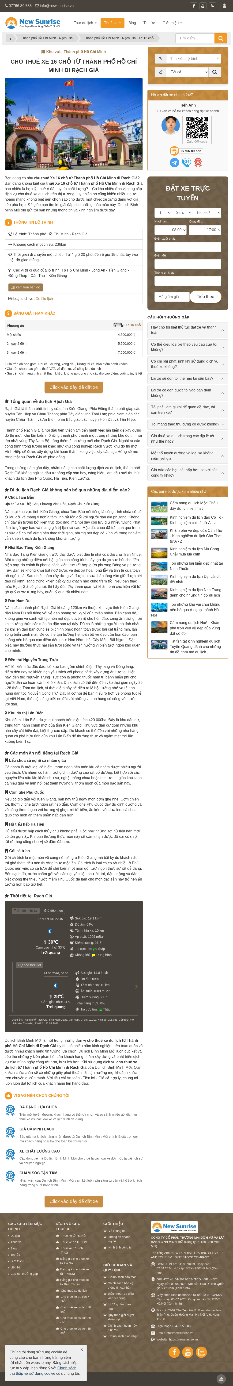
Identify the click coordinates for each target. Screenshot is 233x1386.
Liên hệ (15, 1267)
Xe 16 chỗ (126, 324)
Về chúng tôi (117, 1231)
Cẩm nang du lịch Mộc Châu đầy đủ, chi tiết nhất (184, 507)
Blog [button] (132, 23)
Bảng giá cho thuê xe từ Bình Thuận (74, 1282)
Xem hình (182, 1288)
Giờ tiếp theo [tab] (53, 910)
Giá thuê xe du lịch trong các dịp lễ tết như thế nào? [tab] (182, 438)
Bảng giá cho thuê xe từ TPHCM (74, 1271)
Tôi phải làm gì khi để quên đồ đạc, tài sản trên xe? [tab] (183, 409)
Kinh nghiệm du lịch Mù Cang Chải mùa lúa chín (185, 553)
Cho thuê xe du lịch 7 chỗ (74, 1299)
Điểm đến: (161, 255)
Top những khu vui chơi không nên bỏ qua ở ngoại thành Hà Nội (185, 609)
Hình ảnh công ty (120, 1247)
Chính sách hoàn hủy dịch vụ (122, 1328)
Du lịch (15, 1235)
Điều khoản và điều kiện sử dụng (121, 1296)
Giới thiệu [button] (172, 23)
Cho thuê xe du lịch (74, 1290)
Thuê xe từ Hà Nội (73, 1235)
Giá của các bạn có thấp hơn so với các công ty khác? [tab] (184, 472)
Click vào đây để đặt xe (73, 387)
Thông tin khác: (164, 272)
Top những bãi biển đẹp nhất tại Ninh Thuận (187, 566)
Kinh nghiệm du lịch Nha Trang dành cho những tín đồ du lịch (186, 594)
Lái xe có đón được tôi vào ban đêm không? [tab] (181, 393)
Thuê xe (16, 1242)
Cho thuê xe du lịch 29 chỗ (75, 1320)
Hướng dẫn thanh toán (120, 1306)
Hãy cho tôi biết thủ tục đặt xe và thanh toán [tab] (184, 330)
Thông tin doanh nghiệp (119, 1239)
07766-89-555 (191, 151)
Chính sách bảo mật (122, 1277)
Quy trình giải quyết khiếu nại (121, 1317)
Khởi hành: (161, 221)
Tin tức (15, 1254)
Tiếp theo (205, 296)
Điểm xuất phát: (165, 238)
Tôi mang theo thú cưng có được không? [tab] (185, 424)
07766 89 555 (20, 6)
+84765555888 (182, 1326)
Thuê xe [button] (112, 23)
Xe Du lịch (44, 299)
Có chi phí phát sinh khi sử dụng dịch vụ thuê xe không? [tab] (185, 364)
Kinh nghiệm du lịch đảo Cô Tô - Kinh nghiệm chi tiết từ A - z (187, 520)
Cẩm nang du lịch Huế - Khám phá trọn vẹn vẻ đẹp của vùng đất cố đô (185, 628)
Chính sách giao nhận (123, 1336)
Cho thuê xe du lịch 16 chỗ (75, 1309)
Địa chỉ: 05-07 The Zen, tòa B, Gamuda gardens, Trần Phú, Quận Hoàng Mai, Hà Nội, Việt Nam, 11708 (189, 1315)
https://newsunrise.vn (183, 1339)
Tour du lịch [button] (85, 23)
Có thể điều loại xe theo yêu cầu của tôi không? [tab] (184, 347)
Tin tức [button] (149, 23)
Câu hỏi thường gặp (24, 1273)
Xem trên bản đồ (25, 287)
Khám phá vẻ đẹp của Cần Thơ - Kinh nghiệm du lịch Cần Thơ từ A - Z (186, 535)
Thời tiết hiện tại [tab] (26, 910)
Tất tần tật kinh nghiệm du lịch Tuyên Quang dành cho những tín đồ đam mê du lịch (186, 646)
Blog (14, 1248)
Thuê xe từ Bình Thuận (72, 1250)
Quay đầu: (196, 221)
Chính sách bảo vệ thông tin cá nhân (120, 1285)
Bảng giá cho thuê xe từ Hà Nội (74, 1261)
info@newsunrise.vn (57, 6)
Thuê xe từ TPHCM (74, 1242)
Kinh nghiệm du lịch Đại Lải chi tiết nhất (186, 579)
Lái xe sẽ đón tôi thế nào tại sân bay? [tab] (182, 378)
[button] (134, 991)
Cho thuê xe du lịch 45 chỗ (75, 1331)
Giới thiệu (17, 1261)
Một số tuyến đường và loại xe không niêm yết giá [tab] (182, 455)
